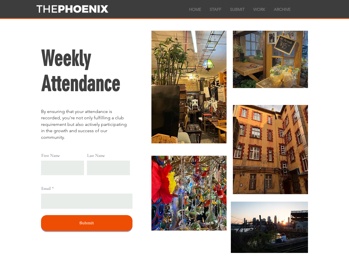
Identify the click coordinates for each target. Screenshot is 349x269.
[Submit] (86, 223)
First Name (50, 155)
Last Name (96, 155)
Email (46, 188)
